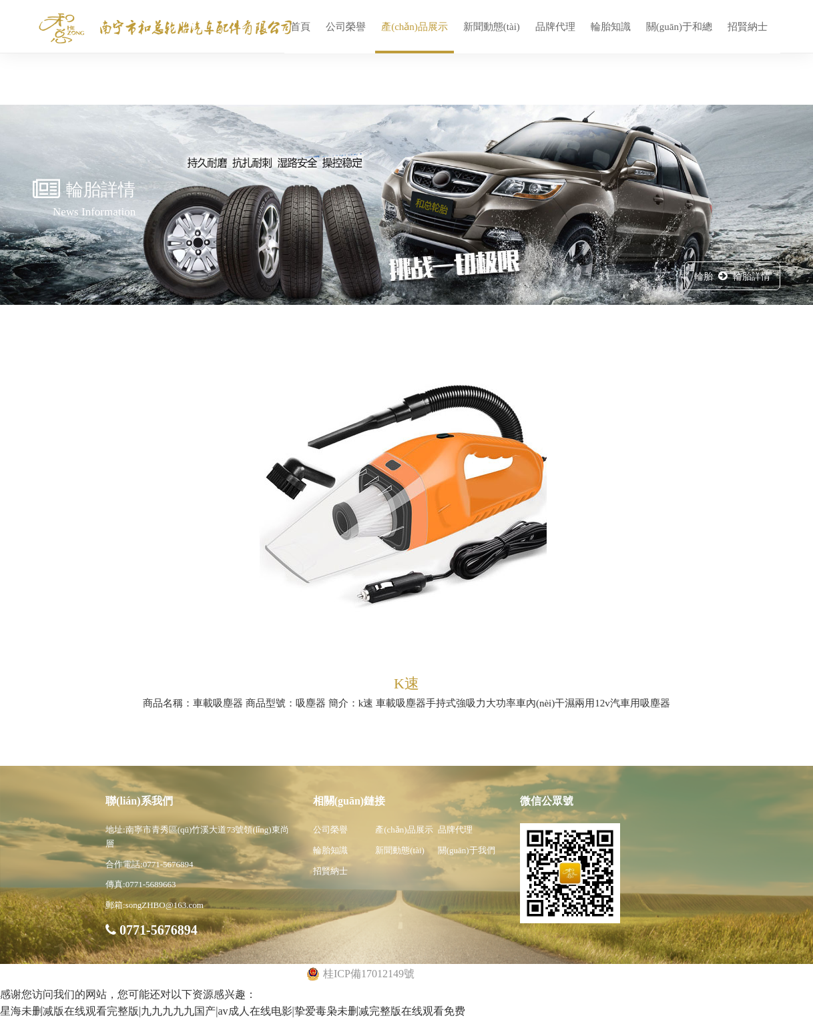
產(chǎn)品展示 (414, 26)
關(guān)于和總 (679, 26)
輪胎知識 (611, 26)
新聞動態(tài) (491, 26)
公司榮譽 (346, 26)
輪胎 (703, 277)
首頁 (300, 26)
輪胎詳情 (751, 277)
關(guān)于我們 (466, 850)
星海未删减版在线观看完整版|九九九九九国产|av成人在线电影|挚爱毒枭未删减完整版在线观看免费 (232, 1011)
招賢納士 (748, 26)
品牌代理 (555, 26)
